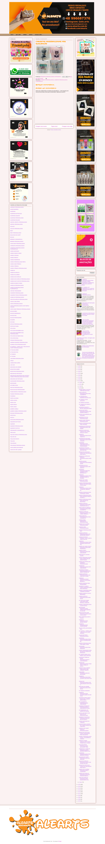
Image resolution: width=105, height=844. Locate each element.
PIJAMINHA (12, 396)
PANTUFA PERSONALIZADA (16, 387)
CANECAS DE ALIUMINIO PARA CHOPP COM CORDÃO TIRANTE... (84, 669)
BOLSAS (12, 237)
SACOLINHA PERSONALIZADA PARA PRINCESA (84, 647)
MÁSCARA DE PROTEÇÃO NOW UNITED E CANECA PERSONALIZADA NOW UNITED (19, 376)
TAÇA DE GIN (13, 436)
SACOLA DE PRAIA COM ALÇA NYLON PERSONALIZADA (84, 714)
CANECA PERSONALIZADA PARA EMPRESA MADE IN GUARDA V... (85, 496)
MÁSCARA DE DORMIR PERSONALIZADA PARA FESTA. (84, 687)
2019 (79, 377)
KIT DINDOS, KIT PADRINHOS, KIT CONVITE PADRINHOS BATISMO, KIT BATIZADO (88, 289)
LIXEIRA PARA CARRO (15, 362)
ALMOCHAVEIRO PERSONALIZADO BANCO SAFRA (85, 462)
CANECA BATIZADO (14, 251)
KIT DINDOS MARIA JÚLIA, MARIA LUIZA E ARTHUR (85, 655)
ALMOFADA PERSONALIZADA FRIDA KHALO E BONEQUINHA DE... (85, 640)
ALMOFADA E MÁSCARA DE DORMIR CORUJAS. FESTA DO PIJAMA (88, 314)
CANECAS (12, 270)
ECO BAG (12, 322)
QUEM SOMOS (18, 34)
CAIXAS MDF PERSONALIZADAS (17, 243)
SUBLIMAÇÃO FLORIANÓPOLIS (17, 430)
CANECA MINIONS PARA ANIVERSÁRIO (84, 584)
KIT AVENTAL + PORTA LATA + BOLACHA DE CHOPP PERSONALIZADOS (20, 347)
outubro (81, 382)
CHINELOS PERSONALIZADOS (17, 297)
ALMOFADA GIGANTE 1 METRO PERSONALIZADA (85, 408)
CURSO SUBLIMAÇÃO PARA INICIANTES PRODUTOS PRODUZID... (85, 651)
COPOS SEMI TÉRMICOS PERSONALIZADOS (20, 309)
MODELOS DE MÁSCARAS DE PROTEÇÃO (88, 346)
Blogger (60, 841)
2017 (79, 380)
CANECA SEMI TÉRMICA (15, 264)
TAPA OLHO (12, 432)
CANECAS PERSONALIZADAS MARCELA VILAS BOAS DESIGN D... (84, 580)
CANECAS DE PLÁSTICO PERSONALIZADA (19, 281)
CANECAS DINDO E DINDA (16, 283)
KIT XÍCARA (13, 356)
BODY (11, 230)
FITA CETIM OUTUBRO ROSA (16, 335)
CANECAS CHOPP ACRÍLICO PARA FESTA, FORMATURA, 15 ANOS (85, 741)
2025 (79, 366)
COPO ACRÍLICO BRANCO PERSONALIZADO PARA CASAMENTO (85, 508)
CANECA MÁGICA (14, 257)
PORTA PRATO (13, 404)
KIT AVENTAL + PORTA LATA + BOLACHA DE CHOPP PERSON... (85, 632)
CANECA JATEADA (14, 255)
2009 (79, 797)
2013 (79, 790)
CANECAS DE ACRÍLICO (15, 276)
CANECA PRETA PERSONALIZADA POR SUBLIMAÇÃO (84, 551)
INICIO (12, 34)
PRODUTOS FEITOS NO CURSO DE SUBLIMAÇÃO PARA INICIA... (85, 453)
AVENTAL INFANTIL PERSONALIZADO (18, 222)
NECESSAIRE (13, 383)
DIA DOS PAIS (13, 315)
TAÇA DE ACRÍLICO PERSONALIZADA (18, 434)
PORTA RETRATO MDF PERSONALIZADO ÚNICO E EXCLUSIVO (85, 614)
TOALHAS (12, 441)
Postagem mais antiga (67, 126)
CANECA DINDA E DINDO (15, 253)
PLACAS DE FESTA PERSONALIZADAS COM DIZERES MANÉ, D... (85, 411)
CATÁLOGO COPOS (38, 34)
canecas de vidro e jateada (15, 449)
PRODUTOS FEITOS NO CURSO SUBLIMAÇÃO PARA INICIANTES (84, 733)
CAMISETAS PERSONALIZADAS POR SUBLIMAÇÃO (85, 567)
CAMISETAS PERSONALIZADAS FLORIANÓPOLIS (17, 248)
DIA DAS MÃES (13, 311)
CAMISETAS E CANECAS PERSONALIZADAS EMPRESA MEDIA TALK (84, 750)
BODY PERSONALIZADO (15, 232)
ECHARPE (12, 319)
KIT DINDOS (13, 354)
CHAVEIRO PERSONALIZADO (16, 293)
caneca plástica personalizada (16, 447)
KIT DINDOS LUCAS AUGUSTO (83, 400)
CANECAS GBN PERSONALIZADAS (83, 528)
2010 (79, 795)
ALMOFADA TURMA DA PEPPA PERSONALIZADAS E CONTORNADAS (84, 659)
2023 (79, 369)
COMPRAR (25, 34)
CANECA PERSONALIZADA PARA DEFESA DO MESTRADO (85, 500)
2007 (79, 801)
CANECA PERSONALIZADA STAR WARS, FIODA (85, 644)
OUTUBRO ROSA (14, 385)
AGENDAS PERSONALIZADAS (17, 207)
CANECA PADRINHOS (15, 259)
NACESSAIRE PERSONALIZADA (17, 381)
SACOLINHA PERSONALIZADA (17, 419)
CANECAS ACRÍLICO (14, 272)
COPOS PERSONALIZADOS (16, 303)
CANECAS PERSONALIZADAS (17, 285)
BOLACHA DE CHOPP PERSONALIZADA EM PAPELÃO (84, 758)
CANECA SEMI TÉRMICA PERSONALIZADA (84, 421)
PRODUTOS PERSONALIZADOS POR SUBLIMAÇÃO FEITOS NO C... (85, 683)
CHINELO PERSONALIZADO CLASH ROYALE (85, 605)
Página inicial (54, 126)
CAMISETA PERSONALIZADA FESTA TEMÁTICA (85, 435)
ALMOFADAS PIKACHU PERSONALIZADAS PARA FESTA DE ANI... (85, 449)
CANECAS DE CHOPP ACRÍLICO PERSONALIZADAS (84, 729)
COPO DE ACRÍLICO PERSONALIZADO (19, 299)
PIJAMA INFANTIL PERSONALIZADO (18, 391)
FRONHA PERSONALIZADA (16, 340)
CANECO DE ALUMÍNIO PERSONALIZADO (84, 524)
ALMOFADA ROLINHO (15, 220)
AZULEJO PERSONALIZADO (16, 228)
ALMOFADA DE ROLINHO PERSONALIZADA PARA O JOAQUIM (85, 439)
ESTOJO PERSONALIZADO (16, 324)
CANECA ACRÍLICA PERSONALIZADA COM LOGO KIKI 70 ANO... (84, 575)
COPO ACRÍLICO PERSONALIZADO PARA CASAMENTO (85, 393)
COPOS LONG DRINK (15, 301)
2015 (79, 786)
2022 (79, 371)
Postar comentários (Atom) (55, 129)
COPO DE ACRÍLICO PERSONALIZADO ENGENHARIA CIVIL (84, 778)
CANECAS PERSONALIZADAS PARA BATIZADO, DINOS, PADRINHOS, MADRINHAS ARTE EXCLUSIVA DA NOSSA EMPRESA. (85, 282)
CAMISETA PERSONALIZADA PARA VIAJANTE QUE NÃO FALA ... (85, 678)
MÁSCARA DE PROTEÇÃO (16, 373)
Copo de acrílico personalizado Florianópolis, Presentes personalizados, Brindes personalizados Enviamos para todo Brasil (88, 322)
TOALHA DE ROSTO (14, 438)
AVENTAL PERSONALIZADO (16, 224)
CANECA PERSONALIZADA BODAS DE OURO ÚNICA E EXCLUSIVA (85, 484)
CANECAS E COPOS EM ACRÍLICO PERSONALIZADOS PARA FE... (85, 458)
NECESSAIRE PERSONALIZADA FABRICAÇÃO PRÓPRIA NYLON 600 (84, 609)
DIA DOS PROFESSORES (15, 317)
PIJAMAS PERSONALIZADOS (16, 394)
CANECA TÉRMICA (14, 266)
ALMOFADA (12, 211)
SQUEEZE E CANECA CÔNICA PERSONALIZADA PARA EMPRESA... (85, 587)
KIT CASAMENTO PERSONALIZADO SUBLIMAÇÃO (83, 703)
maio (80, 386)
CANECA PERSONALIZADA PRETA (18, 261)
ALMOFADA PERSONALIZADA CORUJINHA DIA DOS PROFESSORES (84, 444)
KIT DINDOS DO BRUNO (84, 690)
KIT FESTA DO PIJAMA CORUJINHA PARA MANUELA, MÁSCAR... (84, 601)
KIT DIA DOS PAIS (14, 352)
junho (80, 384)
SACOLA (12, 417)
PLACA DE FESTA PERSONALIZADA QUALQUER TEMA (83, 746)
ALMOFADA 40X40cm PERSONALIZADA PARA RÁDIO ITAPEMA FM (84, 571)
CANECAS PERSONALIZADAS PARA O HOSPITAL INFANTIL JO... (85, 489)
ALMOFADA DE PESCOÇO (16, 213)
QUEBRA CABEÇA (14, 408)
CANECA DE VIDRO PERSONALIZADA (83, 480)
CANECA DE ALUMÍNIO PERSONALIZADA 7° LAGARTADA (84, 770)
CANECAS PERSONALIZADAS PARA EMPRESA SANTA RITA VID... (85, 543)
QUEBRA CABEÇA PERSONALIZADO (18, 411)
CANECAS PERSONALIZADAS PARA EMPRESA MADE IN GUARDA (85, 476)
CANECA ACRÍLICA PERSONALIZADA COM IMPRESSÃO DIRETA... (84, 534)
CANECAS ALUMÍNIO (15, 274)
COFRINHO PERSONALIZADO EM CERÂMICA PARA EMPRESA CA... (84, 471)
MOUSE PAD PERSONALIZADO (17, 371)
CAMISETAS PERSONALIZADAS (47, 79)
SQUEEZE (12, 423)
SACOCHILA (13, 415)
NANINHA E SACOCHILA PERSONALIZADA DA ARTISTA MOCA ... (84, 718)
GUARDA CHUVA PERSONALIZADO (18, 344)
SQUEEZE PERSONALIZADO (16, 426)
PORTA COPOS (13, 400)
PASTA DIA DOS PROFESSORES (17, 389)
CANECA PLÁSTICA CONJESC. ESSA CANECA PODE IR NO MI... (85, 538)
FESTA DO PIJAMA (14, 326)
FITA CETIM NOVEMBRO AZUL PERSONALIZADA (17, 333)
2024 (79, 367)
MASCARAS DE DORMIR (15, 367)
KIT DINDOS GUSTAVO (84, 402)
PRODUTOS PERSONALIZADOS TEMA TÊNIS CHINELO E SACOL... (85, 664)
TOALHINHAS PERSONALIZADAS (17, 445)
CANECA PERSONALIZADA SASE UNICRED (85, 424)
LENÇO (12, 360)
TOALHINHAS (13, 443)
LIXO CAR (12, 364)
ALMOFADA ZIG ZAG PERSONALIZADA (83, 418)
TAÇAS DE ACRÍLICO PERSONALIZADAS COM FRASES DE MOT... (85, 762)
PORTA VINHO (13, 406)
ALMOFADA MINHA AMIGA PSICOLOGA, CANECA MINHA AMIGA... (84, 699)
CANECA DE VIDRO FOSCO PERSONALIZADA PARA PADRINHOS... (85, 547)
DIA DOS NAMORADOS (15, 313)
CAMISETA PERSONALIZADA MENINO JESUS (83, 621)
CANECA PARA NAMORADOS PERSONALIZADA (83, 521)
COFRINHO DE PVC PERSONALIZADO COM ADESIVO (84, 466)
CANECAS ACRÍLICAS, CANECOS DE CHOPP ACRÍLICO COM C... (84, 431)
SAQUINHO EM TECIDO (15, 421)
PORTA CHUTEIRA (14, 398)
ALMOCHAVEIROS (14, 209)
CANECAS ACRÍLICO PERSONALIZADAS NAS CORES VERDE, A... (85, 513)
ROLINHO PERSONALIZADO (16, 413)
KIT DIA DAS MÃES (14, 350)
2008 (79, 799)
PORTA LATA (13, 402)
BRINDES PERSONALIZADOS (16, 241)
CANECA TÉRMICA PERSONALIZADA (18, 268)
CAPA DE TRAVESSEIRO (15, 290)
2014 (79, 788)
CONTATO (30, 34)
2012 (79, 791)
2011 (79, 793)
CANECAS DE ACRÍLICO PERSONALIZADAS (20, 279)
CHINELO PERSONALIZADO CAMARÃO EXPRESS (85, 591)
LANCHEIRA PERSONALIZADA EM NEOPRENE (84, 673)
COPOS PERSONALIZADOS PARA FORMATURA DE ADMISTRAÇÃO (85, 558)
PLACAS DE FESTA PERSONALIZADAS (83, 636)
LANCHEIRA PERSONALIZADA (17, 358)
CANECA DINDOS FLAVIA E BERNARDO (85, 594)
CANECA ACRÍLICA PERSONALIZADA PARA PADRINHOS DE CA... (84, 504)
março (80, 782)
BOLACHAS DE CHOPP (15, 235)
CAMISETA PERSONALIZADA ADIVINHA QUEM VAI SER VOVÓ (85, 694)
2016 (79, 784)
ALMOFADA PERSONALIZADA (17, 217)
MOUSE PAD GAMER (15, 369)
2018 (79, 378)
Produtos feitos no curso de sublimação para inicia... (84, 390)
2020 (79, 375)
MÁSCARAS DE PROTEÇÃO (16, 378)
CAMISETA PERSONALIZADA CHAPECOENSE (83, 625)
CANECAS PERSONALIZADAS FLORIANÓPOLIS (17, 288)
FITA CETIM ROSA (14, 338)
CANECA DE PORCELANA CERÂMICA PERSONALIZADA (84, 563)
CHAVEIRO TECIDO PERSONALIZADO (18, 295)
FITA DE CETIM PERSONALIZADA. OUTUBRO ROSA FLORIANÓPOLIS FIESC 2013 (87, 333)
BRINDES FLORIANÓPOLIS (16, 239)
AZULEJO (12, 226)
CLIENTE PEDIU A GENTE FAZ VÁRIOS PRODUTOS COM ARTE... (85, 725)
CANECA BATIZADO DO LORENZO (84, 722)
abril (80, 387)
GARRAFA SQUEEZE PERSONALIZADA (19, 342)
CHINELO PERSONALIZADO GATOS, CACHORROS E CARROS (85, 737)
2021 (79, 373)
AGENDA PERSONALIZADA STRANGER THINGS (85, 493)
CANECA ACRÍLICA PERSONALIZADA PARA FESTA (84, 597)
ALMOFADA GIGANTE (15, 215)
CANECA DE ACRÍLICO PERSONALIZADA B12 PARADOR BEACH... (84, 774)
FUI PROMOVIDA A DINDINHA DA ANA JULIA (85, 397)
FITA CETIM (12, 328)
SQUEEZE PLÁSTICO (15, 428)
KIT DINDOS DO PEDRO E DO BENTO (84, 405)
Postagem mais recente (41, 126)
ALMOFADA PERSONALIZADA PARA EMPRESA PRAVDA (84, 754)
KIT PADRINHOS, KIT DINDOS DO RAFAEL (84, 711)
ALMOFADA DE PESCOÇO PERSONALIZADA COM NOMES (85, 427)
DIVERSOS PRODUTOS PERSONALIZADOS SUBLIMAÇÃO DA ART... (84, 707)
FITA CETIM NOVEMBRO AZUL (17, 330)
